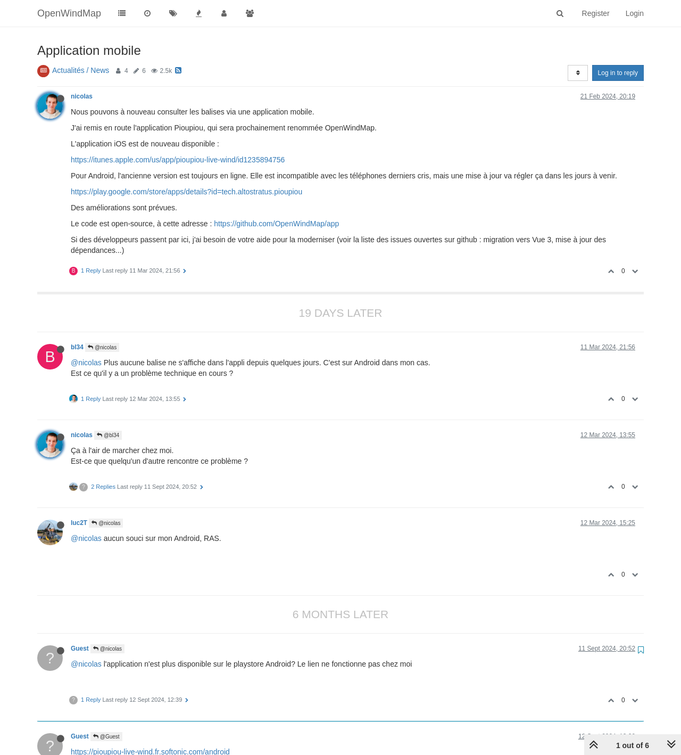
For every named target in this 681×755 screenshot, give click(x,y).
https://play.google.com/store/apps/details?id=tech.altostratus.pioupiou (186, 191)
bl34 (77, 347)
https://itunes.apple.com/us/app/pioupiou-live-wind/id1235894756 (178, 159)
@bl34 (108, 435)
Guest (80, 648)
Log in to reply (618, 73)
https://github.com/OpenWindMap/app (276, 223)
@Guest (106, 737)
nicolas (82, 96)
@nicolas (102, 347)
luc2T (79, 523)
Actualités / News (80, 70)
